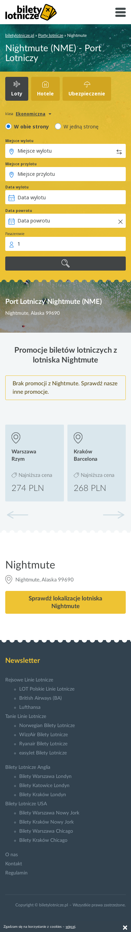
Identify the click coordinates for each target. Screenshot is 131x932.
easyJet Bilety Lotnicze (43, 753)
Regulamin (16, 873)
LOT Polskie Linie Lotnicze (46, 689)
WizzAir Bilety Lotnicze (43, 734)
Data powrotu (18, 210)
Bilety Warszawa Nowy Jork (49, 813)
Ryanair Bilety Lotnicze (43, 743)
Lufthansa (30, 707)
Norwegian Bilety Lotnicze (47, 725)
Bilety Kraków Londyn (42, 794)
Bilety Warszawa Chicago (46, 831)
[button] (113, 515)
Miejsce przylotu (21, 163)
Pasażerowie (14, 233)
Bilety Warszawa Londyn (45, 776)
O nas (11, 854)
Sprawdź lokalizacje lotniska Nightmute (65, 602)
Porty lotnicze (50, 35)
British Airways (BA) (40, 698)
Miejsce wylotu (19, 140)
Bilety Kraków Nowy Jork (46, 822)
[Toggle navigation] (120, 12)
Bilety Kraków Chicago (43, 840)
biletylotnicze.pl (19, 35)
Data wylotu (17, 187)
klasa (9, 113)
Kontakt (13, 863)
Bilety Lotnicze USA (26, 803)
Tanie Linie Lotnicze (25, 716)
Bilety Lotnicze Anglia (27, 767)
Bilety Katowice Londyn (44, 785)
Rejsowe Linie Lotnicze (29, 680)
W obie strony (31, 126)
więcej (70, 926)
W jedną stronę (81, 126)
